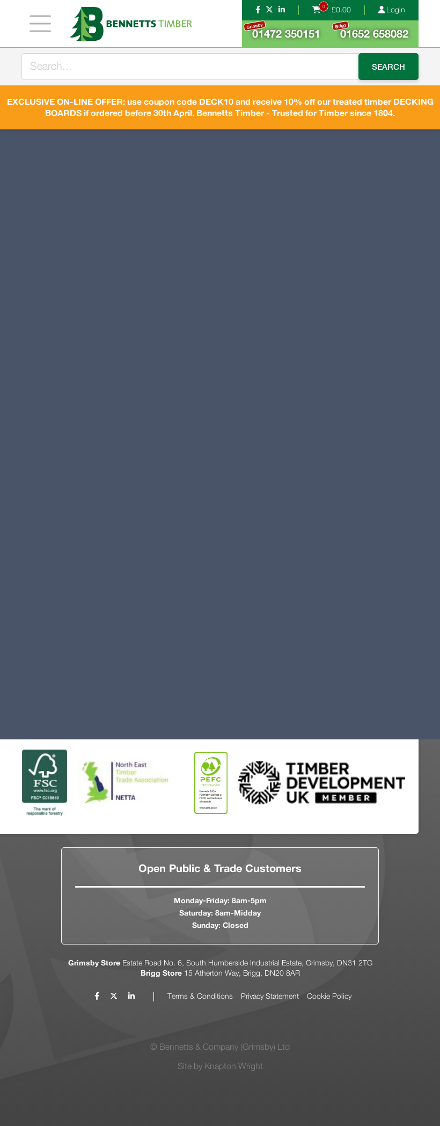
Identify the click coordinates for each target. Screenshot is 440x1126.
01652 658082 (370, 30)
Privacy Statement (270, 996)
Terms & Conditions (200, 996)
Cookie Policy (329, 996)
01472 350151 (281, 30)
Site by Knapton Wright (220, 1066)
